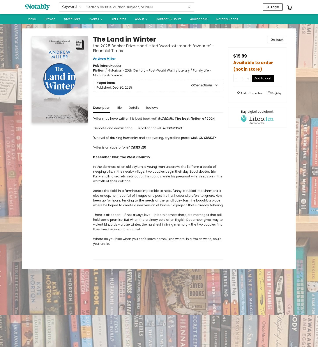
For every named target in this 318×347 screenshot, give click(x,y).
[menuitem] (31, 19)
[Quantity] (242, 78)
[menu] (159, 19)
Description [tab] (101, 107)
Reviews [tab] (152, 107)
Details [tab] (134, 107)
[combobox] (71, 7)
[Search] (189, 7)
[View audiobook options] (257, 117)
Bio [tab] (119, 107)
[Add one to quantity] (248, 78)
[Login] (273, 7)
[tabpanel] (158, 187)
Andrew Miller (105, 58)
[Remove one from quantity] (236, 78)
